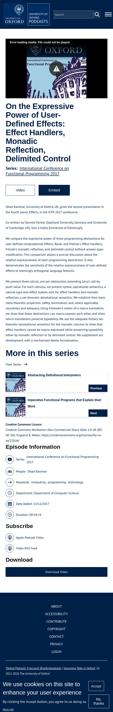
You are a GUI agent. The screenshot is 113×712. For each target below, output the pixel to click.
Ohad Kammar (37, 472)
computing (38, 483)
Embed (54, 191)
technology (75, 483)
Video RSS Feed (26, 549)
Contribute (56, 622)
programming (57, 483)
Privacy (56, 645)
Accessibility (56, 614)
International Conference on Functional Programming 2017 (37, 171)
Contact (56, 637)
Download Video (56, 572)
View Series (13, 365)
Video (20, 191)
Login (56, 652)
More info (8, 709)
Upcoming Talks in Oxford (79, 669)
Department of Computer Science (56, 494)
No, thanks (99, 701)
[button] (56, 69)
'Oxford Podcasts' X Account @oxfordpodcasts (33, 669)
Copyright (57, 629)
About (56, 607)
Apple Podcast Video (30, 538)
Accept (96, 686)
